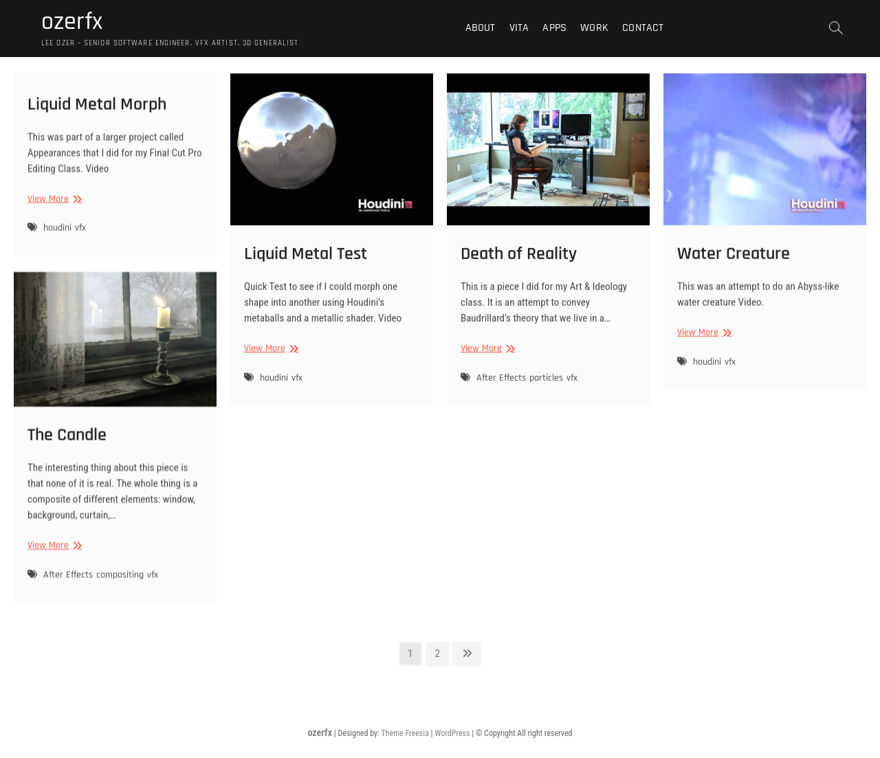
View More (53, 206)
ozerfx (71, 22)
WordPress (452, 733)
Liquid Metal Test (305, 266)
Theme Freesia (404, 733)
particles (546, 390)
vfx (80, 235)
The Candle (67, 447)
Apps (554, 28)
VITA (519, 28)
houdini (57, 235)
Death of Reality (519, 266)
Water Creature (733, 265)
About (480, 28)
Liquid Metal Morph (97, 111)
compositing (120, 587)
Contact (642, 28)
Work (594, 28)
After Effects (501, 390)
